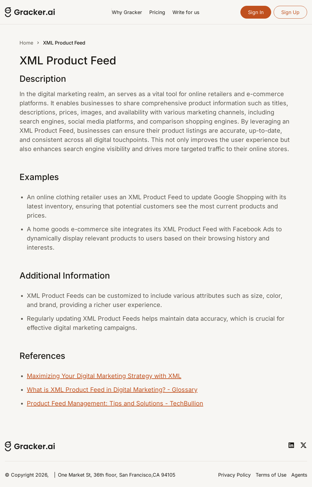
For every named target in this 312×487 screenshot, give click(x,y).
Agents (299, 475)
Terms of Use (271, 475)
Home (26, 43)
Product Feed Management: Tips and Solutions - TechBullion (115, 403)
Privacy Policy (234, 475)
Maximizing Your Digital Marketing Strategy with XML (104, 376)
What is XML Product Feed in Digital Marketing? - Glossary (112, 389)
